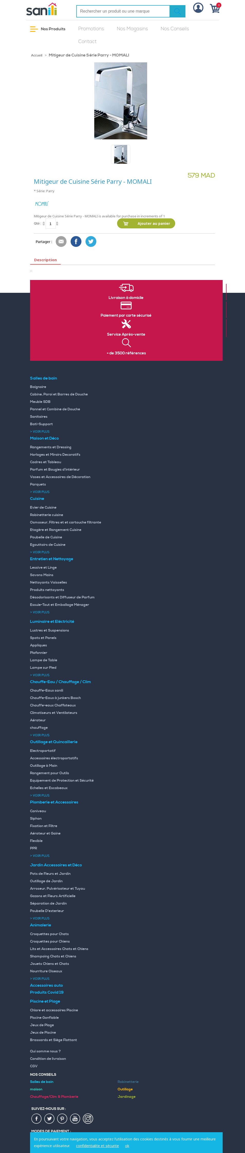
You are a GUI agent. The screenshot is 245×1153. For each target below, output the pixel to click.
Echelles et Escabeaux (49, 788)
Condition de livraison (48, 1059)
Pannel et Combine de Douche (55, 409)
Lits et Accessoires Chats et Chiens (59, 949)
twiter (49, 1118)
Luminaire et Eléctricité (52, 621)
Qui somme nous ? (45, 1051)
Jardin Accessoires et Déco (56, 865)
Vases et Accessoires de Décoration (60, 477)
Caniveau (38, 811)
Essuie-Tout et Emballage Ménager (59, 605)
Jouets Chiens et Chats (49, 964)
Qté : (37, 223)
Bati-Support (41, 424)
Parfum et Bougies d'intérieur (55, 469)
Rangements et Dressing (50, 447)
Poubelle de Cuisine (46, 537)
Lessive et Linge (43, 567)
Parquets (38, 484)
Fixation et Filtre (43, 826)
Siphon (36, 818)
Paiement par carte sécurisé (126, 315)
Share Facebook (76, 241)
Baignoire (38, 387)
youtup (75, 1118)
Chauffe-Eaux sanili (46, 690)
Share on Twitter (91, 241)
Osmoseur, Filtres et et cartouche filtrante (65, 522)
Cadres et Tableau (45, 462)
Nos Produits (47, 29)
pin (62, 1118)
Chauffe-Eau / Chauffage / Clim (60, 681)
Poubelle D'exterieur (47, 911)
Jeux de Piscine (43, 1032)
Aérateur (38, 720)
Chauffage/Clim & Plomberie (54, 1096)
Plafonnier (38, 653)
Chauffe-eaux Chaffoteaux (53, 705)
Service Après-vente (126, 334)
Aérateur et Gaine (45, 833)
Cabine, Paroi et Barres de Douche (59, 394)
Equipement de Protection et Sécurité (62, 780)
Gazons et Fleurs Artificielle (53, 896)
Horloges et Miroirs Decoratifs (55, 454)
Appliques (38, 645)
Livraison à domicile (126, 298)
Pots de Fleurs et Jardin (50, 873)
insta (88, 1118)
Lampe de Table (43, 660)
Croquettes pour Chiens (50, 941)
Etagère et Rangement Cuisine (55, 530)
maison (36, 1089)
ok (127, 1145)
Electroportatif (43, 751)
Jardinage (127, 1096)
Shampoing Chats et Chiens (53, 956)
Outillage (125, 1089)
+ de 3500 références (126, 353)
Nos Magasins (132, 29)
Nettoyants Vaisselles (48, 582)
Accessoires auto (46, 985)
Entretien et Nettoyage (51, 558)
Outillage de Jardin (46, 881)
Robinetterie (128, 1082)
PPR (33, 848)
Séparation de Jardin (48, 903)
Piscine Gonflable (44, 1017)
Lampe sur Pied (43, 667)
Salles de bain (43, 378)
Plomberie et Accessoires (54, 802)
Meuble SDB (40, 402)
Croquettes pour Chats (49, 934)
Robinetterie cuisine (46, 515)
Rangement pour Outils (49, 773)
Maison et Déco (44, 438)
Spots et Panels (43, 638)
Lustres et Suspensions (49, 630)
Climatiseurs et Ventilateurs (53, 713)
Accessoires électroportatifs (54, 758)
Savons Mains (41, 575)
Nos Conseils (175, 29)
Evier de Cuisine (43, 507)
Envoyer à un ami (61, 241)
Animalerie (40, 925)
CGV (34, 1066)
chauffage (39, 727)
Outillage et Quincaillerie (54, 741)
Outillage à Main (43, 765)
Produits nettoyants (47, 590)
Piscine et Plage (45, 1001)
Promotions (91, 29)
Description (45, 259)
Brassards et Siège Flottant (53, 1040)
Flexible (36, 841)
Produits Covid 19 (47, 992)
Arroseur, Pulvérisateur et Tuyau (57, 888)
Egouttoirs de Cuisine (47, 544)
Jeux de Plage (42, 1025)
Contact (87, 42)
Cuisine (37, 498)
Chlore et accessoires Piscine (54, 1010)
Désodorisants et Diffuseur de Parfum (62, 597)
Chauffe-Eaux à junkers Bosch (55, 698)
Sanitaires (39, 416)
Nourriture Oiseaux (46, 971)
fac (36, 1118)
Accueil (36, 55)
